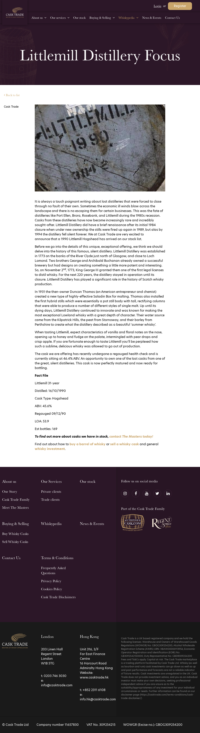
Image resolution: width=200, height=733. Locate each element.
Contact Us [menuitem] (172, 18)
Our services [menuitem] (58, 18)
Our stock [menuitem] (79, 18)
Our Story (9, 491)
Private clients (51, 491)
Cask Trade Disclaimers (58, 597)
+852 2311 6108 (94, 690)
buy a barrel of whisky (87, 444)
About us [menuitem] (37, 18)
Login (157, 6)
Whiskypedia (51, 523)
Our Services (51, 481)
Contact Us (11, 557)
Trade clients (50, 499)
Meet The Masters (15, 507)
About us (9, 481)
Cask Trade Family (15, 499)
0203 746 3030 (55, 676)
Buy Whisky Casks (15, 533)
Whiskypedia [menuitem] (127, 18)
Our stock (87, 481)
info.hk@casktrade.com (98, 699)
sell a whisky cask (124, 444)
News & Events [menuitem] (151, 18)
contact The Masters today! (131, 436)
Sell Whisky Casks (15, 541)
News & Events (92, 523)
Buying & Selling (15, 523)
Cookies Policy (51, 589)
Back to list (12, 95)
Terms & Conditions (57, 557)
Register (180, 6)
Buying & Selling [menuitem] (100, 18)
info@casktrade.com (56, 685)
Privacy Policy (51, 581)
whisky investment (50, 449)
